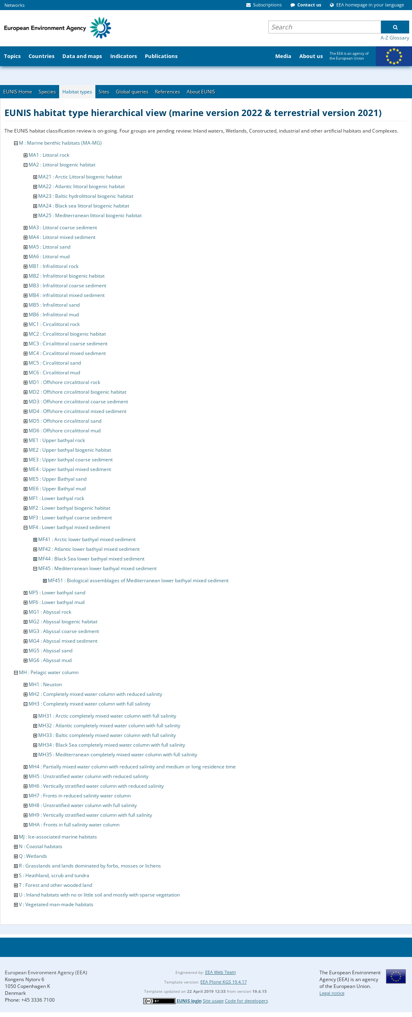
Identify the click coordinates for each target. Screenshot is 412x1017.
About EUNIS (201, 91)
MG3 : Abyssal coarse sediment (64, 631)
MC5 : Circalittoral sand (55, 362)
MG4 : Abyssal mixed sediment (63, 640)
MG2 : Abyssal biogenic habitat (63, 621)
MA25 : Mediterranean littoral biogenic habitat (90, 215)
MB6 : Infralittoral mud (54, 314)
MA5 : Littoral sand (49, 246)
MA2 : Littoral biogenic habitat (62, 164)
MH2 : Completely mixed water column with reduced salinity (95, 694)
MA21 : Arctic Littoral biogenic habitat (80, 176)
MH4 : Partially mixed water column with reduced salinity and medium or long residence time (132, 766)
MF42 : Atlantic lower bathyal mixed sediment (89, 549)
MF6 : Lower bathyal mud (56, 602)
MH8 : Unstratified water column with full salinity (83, 805)
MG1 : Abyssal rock (50, 611)
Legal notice (331, 993)
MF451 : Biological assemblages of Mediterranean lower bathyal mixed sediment (138, 580)
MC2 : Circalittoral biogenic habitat (67, 333)
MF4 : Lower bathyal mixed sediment (69, 527)
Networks (14, 5)
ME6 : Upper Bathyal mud (57, 488)
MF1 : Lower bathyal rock (56, 498)
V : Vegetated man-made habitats (56, 904)
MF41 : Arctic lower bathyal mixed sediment (87, 539)
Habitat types (77, 91)
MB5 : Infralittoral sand (54, 304)
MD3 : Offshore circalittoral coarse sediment (78, 401)
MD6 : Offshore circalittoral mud (65, 430)
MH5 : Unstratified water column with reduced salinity (88, 776)
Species (47, 91)
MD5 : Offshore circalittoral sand (65, 420)
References (167, 91)
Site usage (213, 1001)
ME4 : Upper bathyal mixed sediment (70, 469)
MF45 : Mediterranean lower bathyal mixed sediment (97, 568)
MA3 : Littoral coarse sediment (63, 227)
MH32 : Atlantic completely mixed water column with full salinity (109, 725)
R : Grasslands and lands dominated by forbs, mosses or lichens (90, 865)
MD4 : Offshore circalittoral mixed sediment (77, 411)
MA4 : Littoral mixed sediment (62, 237)
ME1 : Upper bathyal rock (57, 440)
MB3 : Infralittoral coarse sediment (67, 285)
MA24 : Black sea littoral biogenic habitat (83, 205)
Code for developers (246, 1001)
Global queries (132, 91)
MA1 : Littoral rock (49, 155)
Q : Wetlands (33, 856)
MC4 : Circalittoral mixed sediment (67, 353)
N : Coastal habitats (40, 846)
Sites (104, 91)
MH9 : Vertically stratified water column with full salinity (90, 815)
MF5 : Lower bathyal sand (57, 592)
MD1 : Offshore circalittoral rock (64, 382)
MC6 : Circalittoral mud (54, 372)
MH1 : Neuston (45, 684)
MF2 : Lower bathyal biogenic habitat (69, 507)
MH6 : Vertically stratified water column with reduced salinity (96, 785)
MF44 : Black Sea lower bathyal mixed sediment (91, 558)
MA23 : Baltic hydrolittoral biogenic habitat (85, 196)
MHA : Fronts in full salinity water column (74, 824)
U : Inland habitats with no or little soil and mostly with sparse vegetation (99, 894)
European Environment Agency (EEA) (46, 972)
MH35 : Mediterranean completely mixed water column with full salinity (117, 754)
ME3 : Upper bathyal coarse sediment (71, 459)
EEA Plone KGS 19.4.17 (223, 982)
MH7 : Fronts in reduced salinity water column (80, 795)
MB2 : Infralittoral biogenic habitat (67, 275)
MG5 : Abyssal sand (50, 650)
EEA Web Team (220, 972)
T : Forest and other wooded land (55, 885)
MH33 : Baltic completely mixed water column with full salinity (107, 735)
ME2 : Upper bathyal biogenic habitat (70, 449)
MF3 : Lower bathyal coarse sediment (70, 517)
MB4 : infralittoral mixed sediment (67, 295)
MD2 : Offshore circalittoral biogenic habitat (77, 391)
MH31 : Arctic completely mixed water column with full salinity (107, 715)
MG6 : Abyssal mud (50, 660)
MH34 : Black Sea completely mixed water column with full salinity (111, 744)
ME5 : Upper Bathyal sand (58, 478)
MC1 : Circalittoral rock (54, 324)
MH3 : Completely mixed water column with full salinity (89, 703)
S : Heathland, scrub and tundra (54, 875)
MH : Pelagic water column (48, 672)
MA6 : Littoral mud (49, 256)
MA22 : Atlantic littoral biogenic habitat (81, 186)
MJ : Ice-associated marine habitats (58, 836)
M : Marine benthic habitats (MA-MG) (60, 142)
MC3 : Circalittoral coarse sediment (68, 343)
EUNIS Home (17, 91)
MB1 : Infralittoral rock (53, 266)
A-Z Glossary (395, 37)
